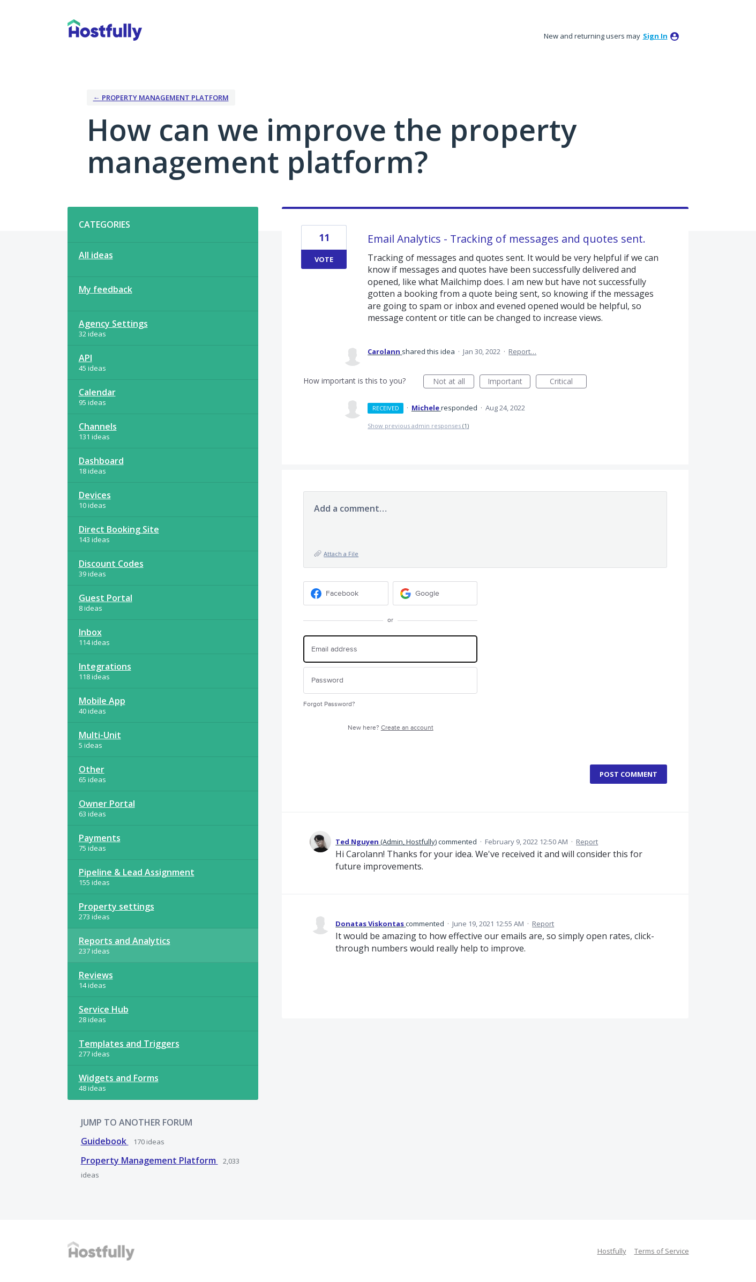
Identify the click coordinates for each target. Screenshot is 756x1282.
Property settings (116, 906)
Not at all (454, 382)
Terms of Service (661, 1251)
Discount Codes (111, 563)
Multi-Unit (100, 735)
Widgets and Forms (119, 1078)
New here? (390, 728)
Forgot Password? (329, 704)
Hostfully (611, 1251)
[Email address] (390, 649)
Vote (324, 259)
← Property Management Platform (161, 97)
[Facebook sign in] (345, 593)
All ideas (96, 255)
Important (509, 382)
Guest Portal (105, 598)
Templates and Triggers (129, 1043)
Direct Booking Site (119, 529)
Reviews (96, 975)
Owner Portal (107, 803)
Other (91, 769)
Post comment (628, 774)
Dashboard (101, 461)
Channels (98, 426)
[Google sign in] (435, 593)
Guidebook (105, 1141)
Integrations (105, 666)
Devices (95, 495)
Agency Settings (113, 323)
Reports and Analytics (124, 941)
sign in (655, 36)
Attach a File (341, 554)
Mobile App (102, 701)
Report (587, 841)
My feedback (105, 289)
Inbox (90, 632)
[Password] (390, 680)
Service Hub (104, 1009)
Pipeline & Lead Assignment (136, 872)
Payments (100, 838)
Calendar (97, 392)
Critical (568, 382)
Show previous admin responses (418, 426)
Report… (522, 351)
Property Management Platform (149, 1160)
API (85, 358)
